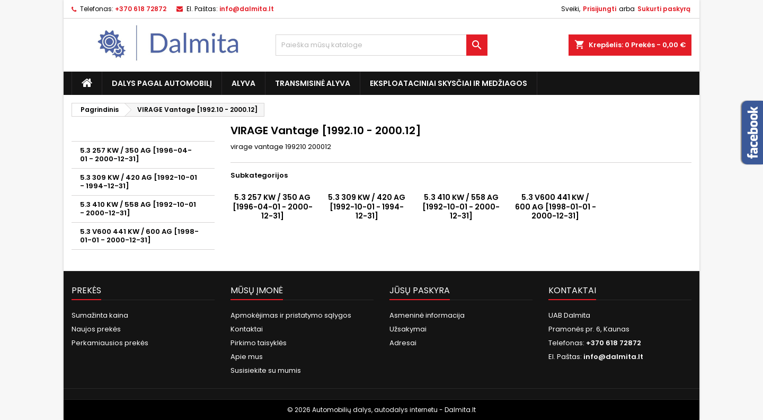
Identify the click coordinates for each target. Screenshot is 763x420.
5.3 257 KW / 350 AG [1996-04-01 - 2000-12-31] (136, 154)
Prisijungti (599, 8)
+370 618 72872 (140, 8)
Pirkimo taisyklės (258, 343)
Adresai (402, 343)
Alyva (243, 83)
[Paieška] (381, 45)
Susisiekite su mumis (265, 370)
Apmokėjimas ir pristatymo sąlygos (290, 315)
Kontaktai (246, 329)
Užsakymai (408, 329)
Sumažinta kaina (100, 315)
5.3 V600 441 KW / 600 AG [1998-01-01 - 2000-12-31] (139, 235)
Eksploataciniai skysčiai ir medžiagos (448, 83)
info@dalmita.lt (246, 8)
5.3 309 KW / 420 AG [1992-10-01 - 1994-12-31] (138, 181)
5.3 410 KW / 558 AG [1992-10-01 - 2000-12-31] (138, 208)
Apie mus (246, 357)
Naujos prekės (96, 329)
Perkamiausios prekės (110, 343)
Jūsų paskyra (419, 290)
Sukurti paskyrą (663, 8)
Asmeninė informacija (427, 315)
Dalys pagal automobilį (162, 83)
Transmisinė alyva (312, 83)
